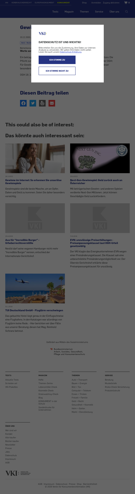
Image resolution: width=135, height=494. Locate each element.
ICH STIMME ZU (57, 60)
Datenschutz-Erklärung (70, 52)
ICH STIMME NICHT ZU (57, 71)
